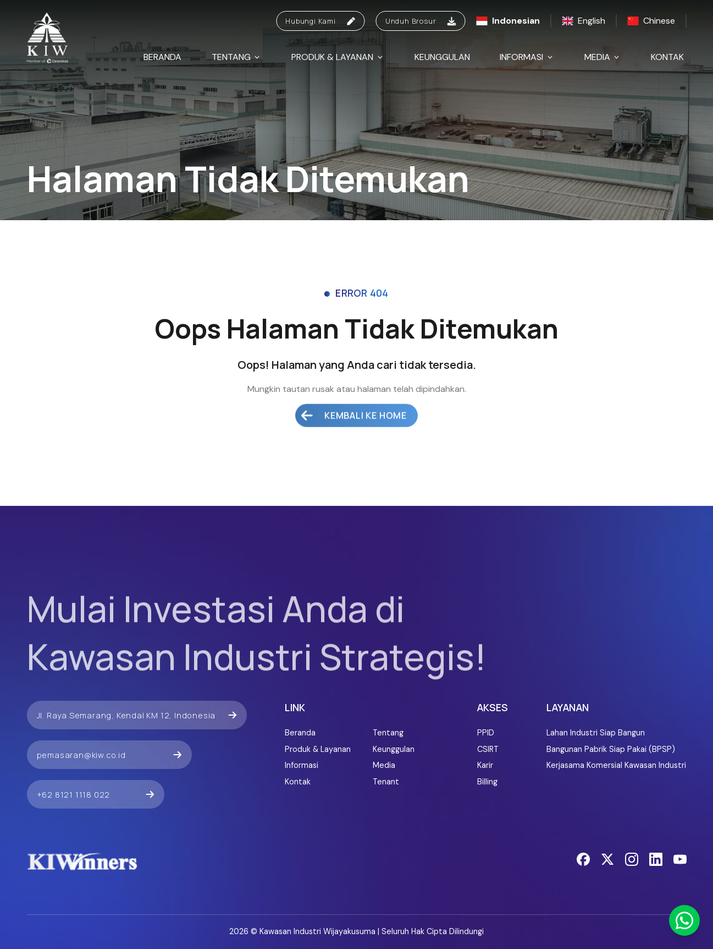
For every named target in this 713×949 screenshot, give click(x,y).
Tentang (237, 57)
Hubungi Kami (320, 21)
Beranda (162, 57)
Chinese (651, 20)
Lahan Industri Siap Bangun (595, 733)
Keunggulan (442, 57)
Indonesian (508, 20)
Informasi (527, 57)
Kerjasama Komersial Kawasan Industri (616, 765)
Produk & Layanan (337, 57)
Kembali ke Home (354, 396)
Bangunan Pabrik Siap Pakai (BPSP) (610, 749)
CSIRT (488, 749)
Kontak (667, 57)
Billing (487, 782)
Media (602, 57)
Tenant (386, 782)
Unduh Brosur (420, 21)
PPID (485, 733)
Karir (485, 765)
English (583, 20)
